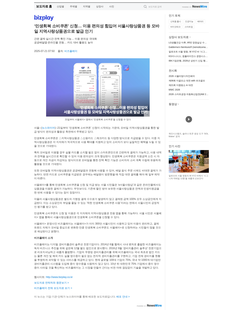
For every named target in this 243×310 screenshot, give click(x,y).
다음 (206, 161)
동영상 (173, 104)
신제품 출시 (175, 21)
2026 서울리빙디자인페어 (182, 76)
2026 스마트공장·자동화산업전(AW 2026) (190, 94)
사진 (111, 6)
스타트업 (189, 27)
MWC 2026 (174, 89)
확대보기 (147, 114)
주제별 (73, 6)
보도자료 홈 (44, 6)
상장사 (99, 6)
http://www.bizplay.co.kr (59, 277)
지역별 (86, 6)
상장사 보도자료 (179, 37)
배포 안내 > (123, 296)
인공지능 (189, 21)
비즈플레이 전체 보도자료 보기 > (53, 288)
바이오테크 (175, 27)
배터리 (200, 21)
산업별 (60, 6)
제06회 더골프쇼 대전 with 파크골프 (187, 80)
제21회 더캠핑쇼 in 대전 (181, 85)
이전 (171, 161)
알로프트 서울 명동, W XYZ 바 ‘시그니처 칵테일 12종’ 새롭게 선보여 (203, 51)
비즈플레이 (70, 51)
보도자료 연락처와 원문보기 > (51, 282)
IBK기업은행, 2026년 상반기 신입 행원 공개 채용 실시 (196, 60)
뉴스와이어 (48, 127)
